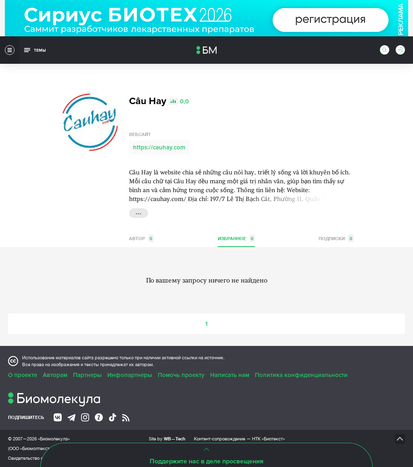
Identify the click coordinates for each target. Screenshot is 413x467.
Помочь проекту (181, 375)
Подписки (336, 238)
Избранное (236, 238)
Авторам (55, 375)
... (139, 212)
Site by (167, 438)
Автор (141, 238)
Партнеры (87, 375)
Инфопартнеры (129, 375)
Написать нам (229, 375)
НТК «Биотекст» (268, 438)
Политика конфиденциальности (301, 375)
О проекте (22, 375)
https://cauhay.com (159, 147)
